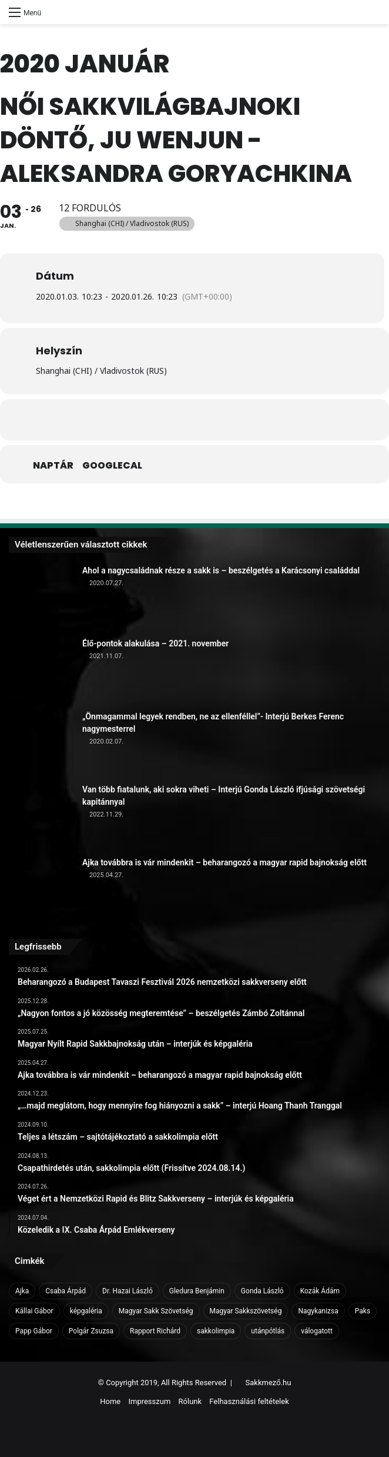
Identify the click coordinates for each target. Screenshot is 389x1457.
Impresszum (149, 1401)
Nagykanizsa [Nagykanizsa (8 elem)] (318, 1311)
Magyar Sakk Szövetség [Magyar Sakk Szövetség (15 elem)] (156, 1311)
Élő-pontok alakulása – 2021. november (155, 643)
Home (110, 1401)
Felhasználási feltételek (249, 1401)
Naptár (53, 466)
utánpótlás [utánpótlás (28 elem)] (267, 1331)
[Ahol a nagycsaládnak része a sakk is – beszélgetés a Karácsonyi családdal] (41, 597)
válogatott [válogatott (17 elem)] (317, 1331)
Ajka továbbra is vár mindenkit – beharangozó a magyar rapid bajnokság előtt (224, 862)
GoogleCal (112, 466)
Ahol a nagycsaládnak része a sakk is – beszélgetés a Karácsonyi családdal (221, 570)
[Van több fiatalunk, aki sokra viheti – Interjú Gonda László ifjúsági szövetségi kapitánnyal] (41, 816)
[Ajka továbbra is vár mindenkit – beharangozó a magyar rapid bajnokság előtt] (41, 889)
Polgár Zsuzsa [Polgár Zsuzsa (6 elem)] (91, 1331)
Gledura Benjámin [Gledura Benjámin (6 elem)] (196, 1291)
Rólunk (190, 1401)
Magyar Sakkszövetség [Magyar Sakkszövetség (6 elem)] (246, 1311)
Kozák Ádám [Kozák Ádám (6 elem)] (320, 1291)
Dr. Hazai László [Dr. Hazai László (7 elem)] (127, 1291)
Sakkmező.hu (268, 1382)
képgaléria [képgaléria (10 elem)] (86, 1311)
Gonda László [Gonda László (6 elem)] (262, 1291)
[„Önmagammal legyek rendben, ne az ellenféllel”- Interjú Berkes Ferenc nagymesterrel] (41, 743)
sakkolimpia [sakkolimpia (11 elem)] (215, 1331)
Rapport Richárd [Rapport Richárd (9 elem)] (155, 1331)
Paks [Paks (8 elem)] (362, 1311)
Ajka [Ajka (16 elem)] (22, 1291)
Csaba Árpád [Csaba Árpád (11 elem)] (65, 1291)
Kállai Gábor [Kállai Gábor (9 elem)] (34, 1311)
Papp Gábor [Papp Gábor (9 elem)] (33, 1331)
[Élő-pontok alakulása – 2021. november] (41, 670)
